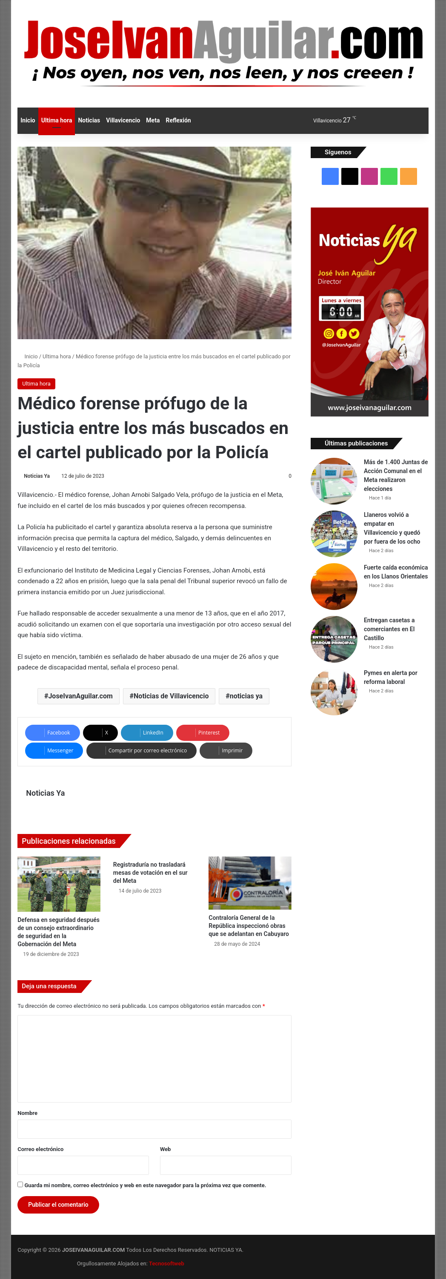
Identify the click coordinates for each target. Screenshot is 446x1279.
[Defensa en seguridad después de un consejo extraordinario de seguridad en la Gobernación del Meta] (58, 884)
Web (165, 1149)
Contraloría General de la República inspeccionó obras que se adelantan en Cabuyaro (249, 925)
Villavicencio (123, 120)
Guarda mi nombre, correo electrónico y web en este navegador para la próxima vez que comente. (145, 1185)
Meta (153, 120)
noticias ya (246, 696)
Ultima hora (56, 120)
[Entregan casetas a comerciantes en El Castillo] (334, 639)
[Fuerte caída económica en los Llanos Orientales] (334, 586)
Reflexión (178, 120)
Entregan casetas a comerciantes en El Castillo (389, 629)
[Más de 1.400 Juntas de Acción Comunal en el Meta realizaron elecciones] (334, 481)
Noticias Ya (37, 476)
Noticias (89, 120)
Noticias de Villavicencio (171, 696)
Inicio (27, 120)
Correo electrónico (40, 1149)
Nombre (27, 1113)
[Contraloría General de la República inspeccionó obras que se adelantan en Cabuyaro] (250, 883)
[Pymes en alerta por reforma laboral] (334, 692)
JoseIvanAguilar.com (80, 696)
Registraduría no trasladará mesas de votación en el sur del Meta (150, 872)
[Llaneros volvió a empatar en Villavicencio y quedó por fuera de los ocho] (334, 533)
